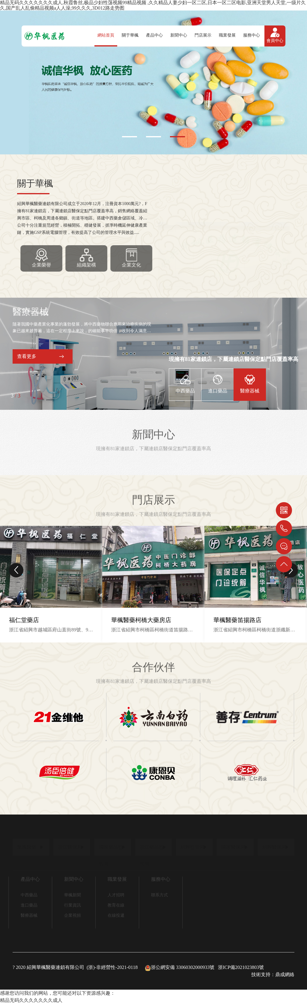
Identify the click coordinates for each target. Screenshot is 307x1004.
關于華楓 (130, 35)
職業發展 (227, 35)
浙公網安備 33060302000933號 (179, 967)
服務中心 (251, 35)
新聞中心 (178, 35)
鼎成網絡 (284, 974)
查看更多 (26, 356)
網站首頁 (105, 35)
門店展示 (203, 35)
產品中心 (154, 35)
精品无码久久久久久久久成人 (31, 1000)
